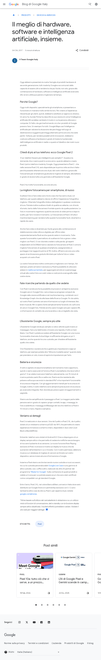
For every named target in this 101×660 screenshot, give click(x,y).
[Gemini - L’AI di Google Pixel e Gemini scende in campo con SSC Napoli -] (69, 575)
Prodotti (26, 15)
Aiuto (9, 652)
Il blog (90, 643)
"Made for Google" (38, 472)
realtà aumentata (35, 270)
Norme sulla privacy (14, 643)
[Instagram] (19, 622)
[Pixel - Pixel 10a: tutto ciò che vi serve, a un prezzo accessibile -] (30, 575)
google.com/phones (28, 494)
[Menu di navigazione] (4, 4)
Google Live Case (55, 465)
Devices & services (46, 15)
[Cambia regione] (38, 652)
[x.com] (27, 622)
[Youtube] (34, 622)
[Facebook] (41, 622)
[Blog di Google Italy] (14, 15)
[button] (82, 50)
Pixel (40, 524)
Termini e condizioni (38, 643)
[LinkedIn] (49, 622)
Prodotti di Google (74, 643)
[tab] (36, 605)
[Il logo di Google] (10, 635)
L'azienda (56, 643)
